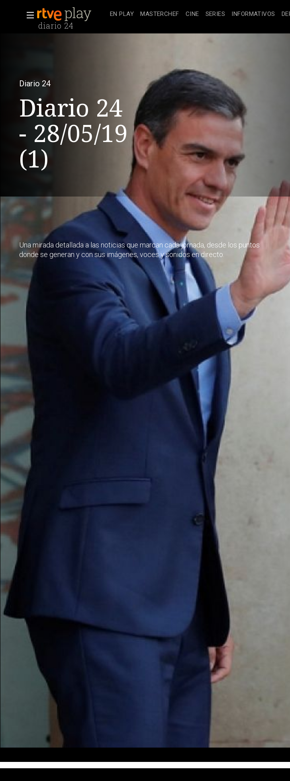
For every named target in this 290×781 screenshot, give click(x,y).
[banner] (72, 14)
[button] (28, 15)
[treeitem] (122, 14)
